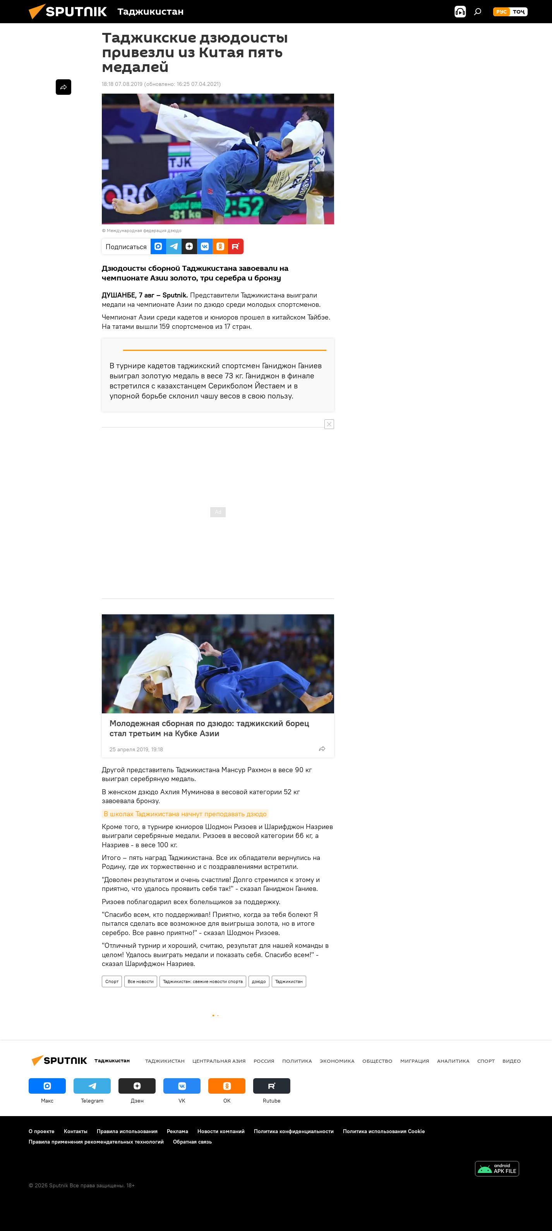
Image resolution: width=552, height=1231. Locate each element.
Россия (264, 1060)
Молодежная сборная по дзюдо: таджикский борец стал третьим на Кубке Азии (209, 728)
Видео (511, 1060)
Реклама (177, 1131)
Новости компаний (221, 1131)
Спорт (111, 981)
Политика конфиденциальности (294, 1131)
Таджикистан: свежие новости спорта (203, 981)
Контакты (75, 1131)
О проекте (42, 1131)
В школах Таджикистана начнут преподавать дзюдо (185, 813)
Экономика (337, 1060)
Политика (297, 1060)
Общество (377, 1060)
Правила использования (127, 1131)
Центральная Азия (219, 1060)
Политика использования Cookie (384, 1131)
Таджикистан (289, 981)
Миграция (414, 1060)
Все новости (141, 981)
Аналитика (453, 1060)
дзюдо (259, 981)
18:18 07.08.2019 (122, 83)
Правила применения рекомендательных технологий (96, 1141)
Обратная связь (192, 1141)
